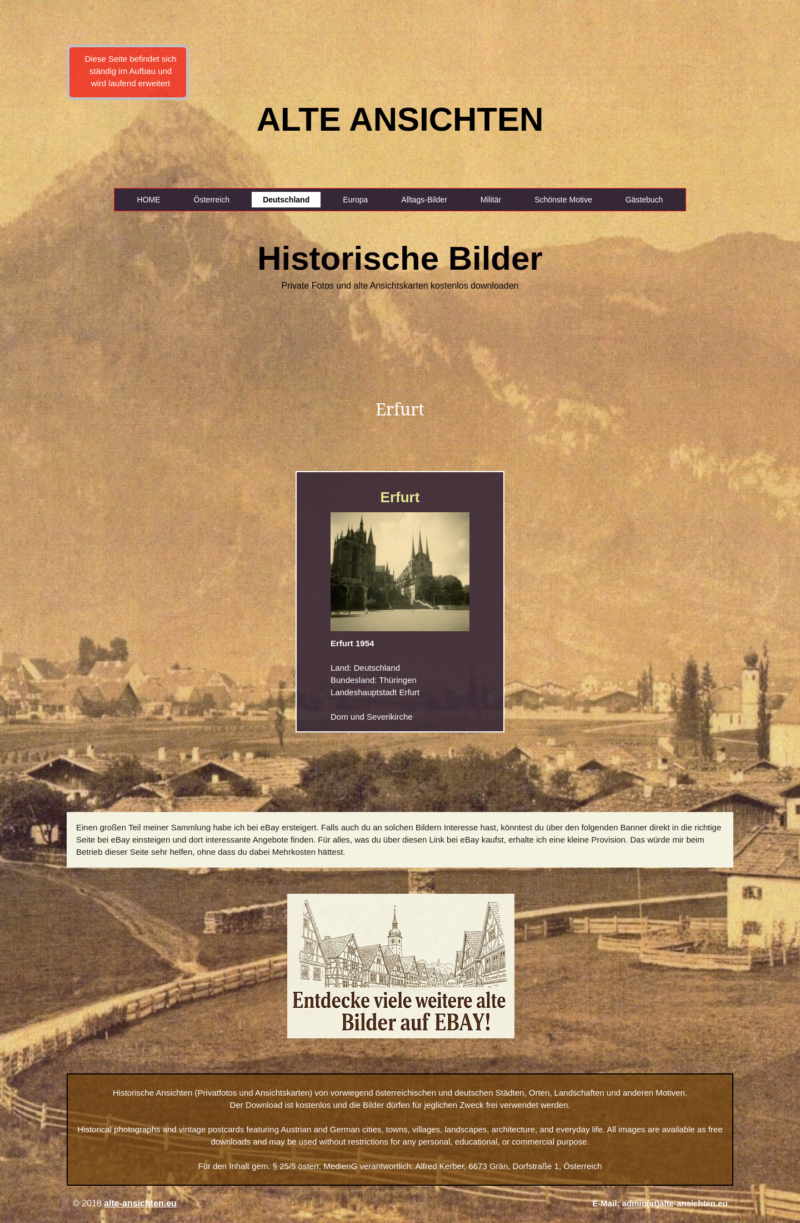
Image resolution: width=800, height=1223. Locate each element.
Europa (355, 199)
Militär (491, 199)
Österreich (212, 199)
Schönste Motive (563, 199)
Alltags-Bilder (424, 199)
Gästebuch (644, 199)
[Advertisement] (54, 195)
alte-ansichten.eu (140, 1203)
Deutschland (286, 199)
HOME (149, 199)
